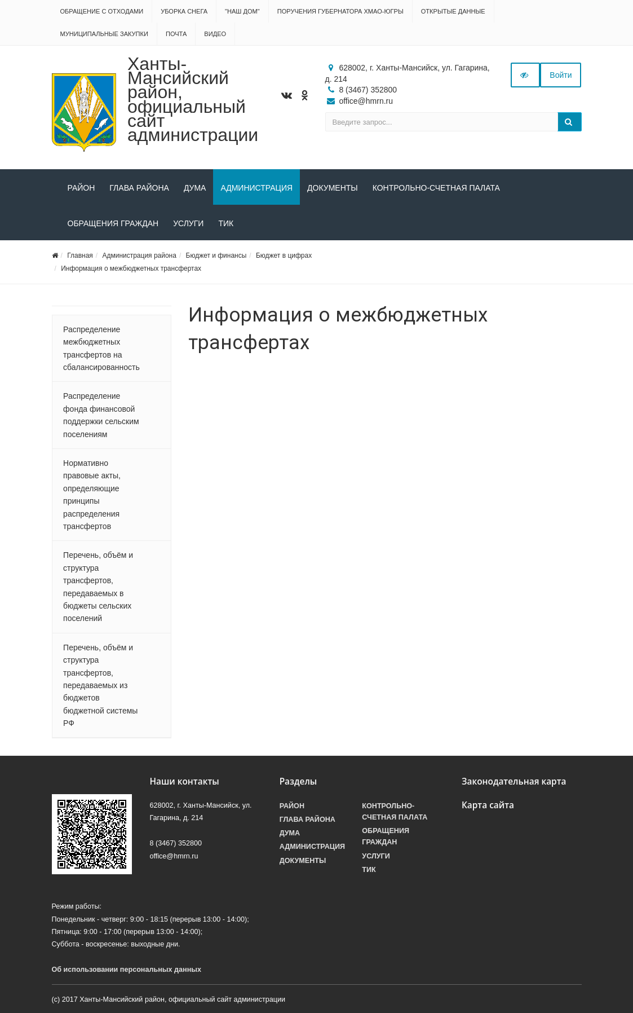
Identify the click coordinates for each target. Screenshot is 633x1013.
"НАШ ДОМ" (242, 11)
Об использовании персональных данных (127, 970)
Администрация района (139, 255)
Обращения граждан (113, 223)
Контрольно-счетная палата (436, 187)
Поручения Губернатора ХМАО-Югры (340, 11)
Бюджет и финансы (216, 255)
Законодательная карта (514, 781)
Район (81, 187)
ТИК (225, 223)
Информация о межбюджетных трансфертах (131, 268)
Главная (80, 255)
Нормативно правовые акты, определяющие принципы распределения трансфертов (92, 495)
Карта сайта (488, 805)
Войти (561, 75)
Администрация (256, 187)
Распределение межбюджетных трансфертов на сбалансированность (101, 348)
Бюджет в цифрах (284, 255)
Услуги (188, 223)
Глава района (139, 187)
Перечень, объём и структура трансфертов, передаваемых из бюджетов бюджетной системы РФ (100, 685)
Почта (176, 33)
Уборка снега (184, 11)
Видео (215, 33)
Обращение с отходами (102, 11)
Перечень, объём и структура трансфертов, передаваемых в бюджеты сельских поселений (98, 586)
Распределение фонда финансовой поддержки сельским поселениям (101, 414)
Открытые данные (453, 11)
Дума (195, 187)
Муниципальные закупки (104, 33)
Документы (332, 187)
